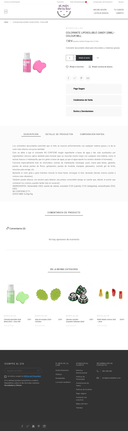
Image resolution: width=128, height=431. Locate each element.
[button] (98, 58)
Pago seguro (81, 393)
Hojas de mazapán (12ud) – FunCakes (43, 320)
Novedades (60, 378)
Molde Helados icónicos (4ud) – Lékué (106, 320)
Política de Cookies (84, 389)
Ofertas (59, 374)
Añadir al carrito (84, 57)
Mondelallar (74, 28)
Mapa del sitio (82, 404)
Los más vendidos (63, 382)
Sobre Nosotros (62, 370)
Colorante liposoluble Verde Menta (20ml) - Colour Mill (12, 320)
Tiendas (79, 408)
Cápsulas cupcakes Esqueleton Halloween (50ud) (75, 320)
